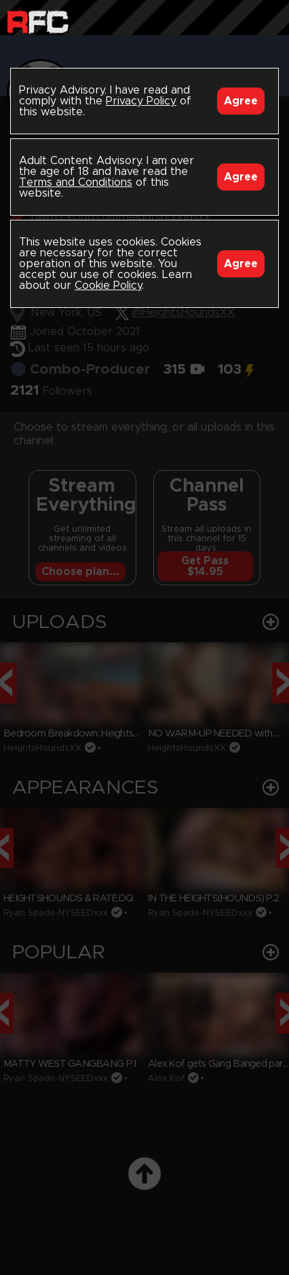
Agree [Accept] (241, 101)
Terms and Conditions (75, 182)
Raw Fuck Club (38, 21)
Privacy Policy (141, 101)
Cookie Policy (108, 285)
